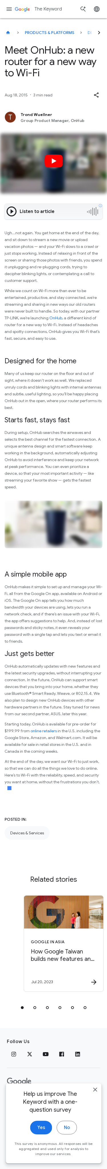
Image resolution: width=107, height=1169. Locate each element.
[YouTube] (46, 1054)
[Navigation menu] (9, 9)
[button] (96, 95)
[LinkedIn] (77, 1054)
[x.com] (30, 1054)
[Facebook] (61, 1054)
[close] (95, 1097)
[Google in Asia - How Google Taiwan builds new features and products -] (63, 943)
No (67, 1135)
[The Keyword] (8, 32)
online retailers (44, 730)
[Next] (99, 32)
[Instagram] (14, 1054)
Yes (41, 1135)
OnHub (55, 317)
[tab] (22, 1007)
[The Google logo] (19, 1081)
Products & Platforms (49, 32)
